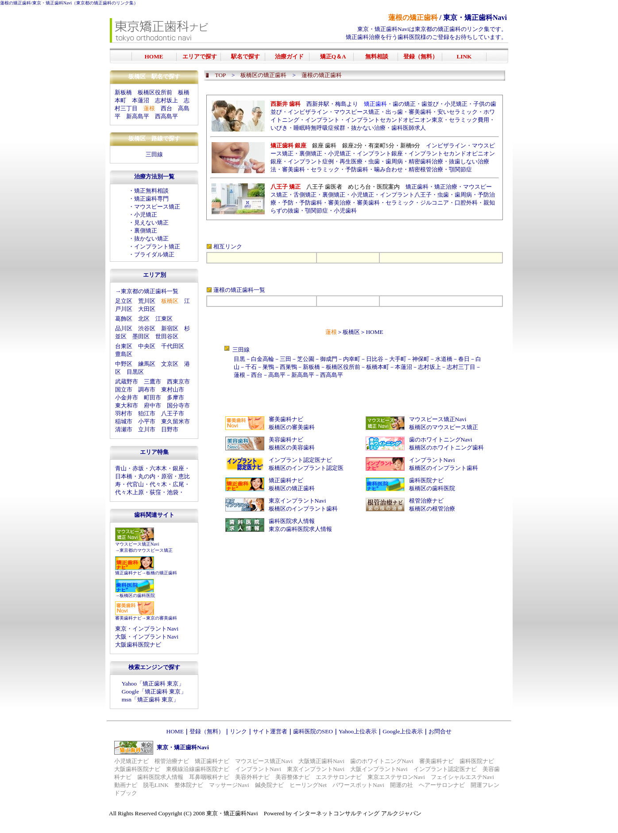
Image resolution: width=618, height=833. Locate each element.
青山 (121, 468)
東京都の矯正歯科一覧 (149, 291)
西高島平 (166, 116)
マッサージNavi (229, 785)
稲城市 (123, 421)
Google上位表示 (402, 731)
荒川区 (146, 301)
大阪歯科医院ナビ (138, 644)
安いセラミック (457, 111)
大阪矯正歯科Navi (321, 761)
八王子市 (172, 413)
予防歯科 (356, 169)
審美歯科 (420, 111)
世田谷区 (166, 336)
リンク (238, 731)
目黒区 (135, 371)
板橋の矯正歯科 (161, 572)
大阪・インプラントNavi (146, 636)
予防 (288, 202)
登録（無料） (206, 731)
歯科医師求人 (408, 127)
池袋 (172, 492)
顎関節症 (460, 169)
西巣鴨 (288, 367)
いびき (279, 127)
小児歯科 (345, 210)
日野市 (169, 429)
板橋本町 (377, 367)
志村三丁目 (461, 367)
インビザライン (308, 111)
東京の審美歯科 (161, 618)
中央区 (146, 346)
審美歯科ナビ (128, 618)
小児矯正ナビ (131, 761)
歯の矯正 (404, 104)
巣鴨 (268, 367)
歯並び (430, 104)
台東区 (123, 346)
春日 (464, 359)
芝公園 (305, 359)
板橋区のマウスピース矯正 (443, 427)
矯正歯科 (417, 186)
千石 (251, 367)
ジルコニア (434, 202)
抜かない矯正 (151, 238)
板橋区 (351, 332)
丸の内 (146, 476)
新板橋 (123, 92)
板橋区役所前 (155, 92)
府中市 (152, 405)
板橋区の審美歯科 (292, 427)
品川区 (123, 328)
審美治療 (339, 202)
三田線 (154, 154)
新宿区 (169, 328)
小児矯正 (145, 214)
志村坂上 (166, 100)
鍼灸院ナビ (269, 785)
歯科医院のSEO (313, 731)
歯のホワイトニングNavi (440, 439)
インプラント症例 (311, 161)
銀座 (178, 468)
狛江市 (146, 413)
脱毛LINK (156, 785)
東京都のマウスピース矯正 (146, 550)
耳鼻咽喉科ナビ (209, 777)
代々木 (158, 484)
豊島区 (123, 354)
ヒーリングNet (308, 785)
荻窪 (155, 492)
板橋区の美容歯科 (292, 447)
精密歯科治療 (426, 161)
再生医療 (351, 161)
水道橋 (443, 359)
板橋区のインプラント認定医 (306, 468)
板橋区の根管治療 (432, 508)
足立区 (123, 301)
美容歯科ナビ (286, 439)
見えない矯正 (151, 222)
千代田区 (172, 346)
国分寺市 (178, 405)
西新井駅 (317, 104)
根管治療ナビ (426, 500)
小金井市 (126, 397)
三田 (285, 359)
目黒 (239, 359)
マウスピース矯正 (157, 206)
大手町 (397, 359)
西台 (166, 108)
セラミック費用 (469, 119)
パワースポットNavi (358, 785)
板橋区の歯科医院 (137, 595)
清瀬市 (123, 429)
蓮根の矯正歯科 (15, 2)
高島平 (277, 375)
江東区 (164, 318)
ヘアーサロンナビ (442, 785)
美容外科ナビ (252, 777)
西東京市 (178, 381)
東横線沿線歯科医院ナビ (197, 769)
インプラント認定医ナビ (300, 460)
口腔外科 (466, 202)
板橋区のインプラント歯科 (443, 468)
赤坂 (138, 468)
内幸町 (351, 359)
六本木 (158, 468)
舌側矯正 (305, 194)
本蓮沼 (140, 100)
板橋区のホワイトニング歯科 (446, 447)
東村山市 (172, 389)
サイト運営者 (270, 731)
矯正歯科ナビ (128, 572)
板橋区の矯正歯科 (292, 488)
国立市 (123, 389)
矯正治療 (445, 186)
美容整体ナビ (292, 777)
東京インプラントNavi (297, 500)
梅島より (346, 104)
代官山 (135, 484)
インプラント (322, 119)
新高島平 (137, 116)
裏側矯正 (145, 230)
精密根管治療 (426, 169)
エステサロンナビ (339, 777)
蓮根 (239, 375)
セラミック (325, 169)
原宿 (167, 476)
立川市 (146, 429)
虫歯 (374, 161)
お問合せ (440, 731)
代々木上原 (129, 492)
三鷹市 (152, 381)
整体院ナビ (188, 785)
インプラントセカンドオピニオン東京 (394, 119)
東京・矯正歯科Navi (52, 2)
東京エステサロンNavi (396, 777)
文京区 (169, 363)
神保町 (420, 359)
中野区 (123, 363)
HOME (374, 332)
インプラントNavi (432, 460)
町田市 (152, 397)
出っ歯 (394, 111)
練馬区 (146, 363)
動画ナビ (125, 785)
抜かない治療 (368, 127)
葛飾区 (123, 318)
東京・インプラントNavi (146, 628)
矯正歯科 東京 (160, 683)
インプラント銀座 (380, 153)
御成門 (328, 359)
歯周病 (394, 161)
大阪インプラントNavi (379, 769)
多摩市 (175, 397)
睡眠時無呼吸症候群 (319, 127)
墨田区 (141, 336)
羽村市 (123, 413)
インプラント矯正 (157, 246)
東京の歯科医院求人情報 (300, 529)
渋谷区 (146, 328)
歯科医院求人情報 (292, 521)
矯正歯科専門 (151, 198)
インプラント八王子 (406, 194)
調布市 (146, 389)
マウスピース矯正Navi (137, 544)
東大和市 (126, 405)
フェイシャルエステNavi (462, 777)
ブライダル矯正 (154, 254)
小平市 (146, 421)
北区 (144, 318)
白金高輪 (262, 359)
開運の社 (401, 785)
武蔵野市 (126, 381)
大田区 (146, 309)
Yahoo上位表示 (358, 731)
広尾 (178, 484)
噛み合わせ (388, 169)
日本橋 (123, 476)
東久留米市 (175, 421)
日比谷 (374, 359)
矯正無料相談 (151, 190)
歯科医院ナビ (426, 480)
